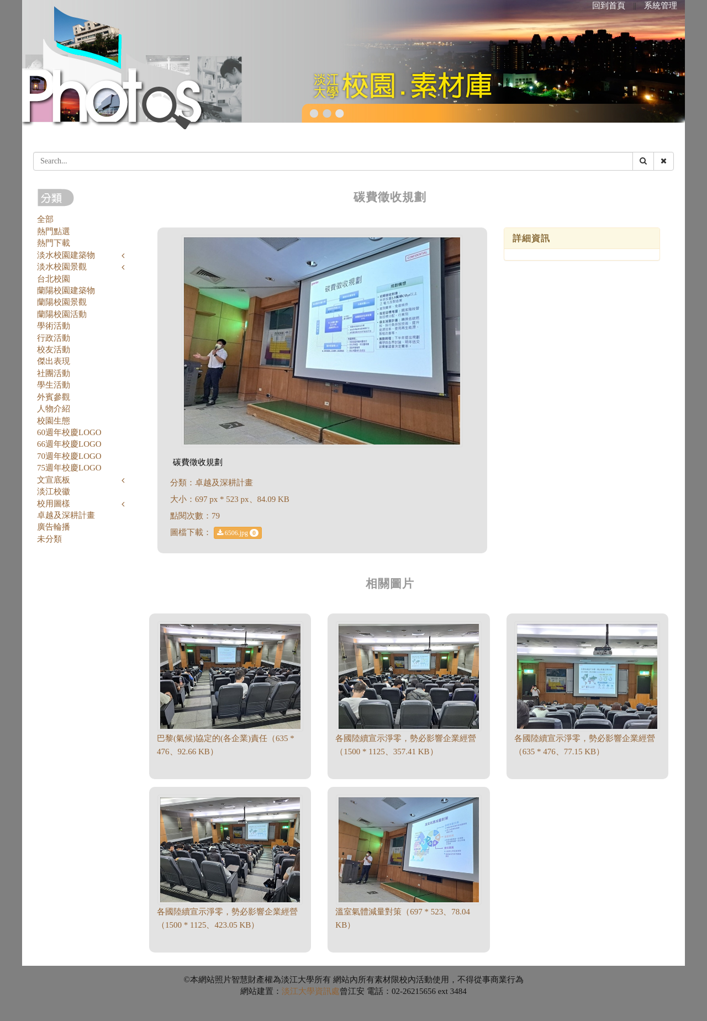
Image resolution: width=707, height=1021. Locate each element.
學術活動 (53, 325)
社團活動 (53, 373)
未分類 (49, 539)
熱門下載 (53, 243)
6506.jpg (237, 533)
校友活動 (53, 349)
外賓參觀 (53, 397)
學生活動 (53, 384)
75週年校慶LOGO (69, 467)
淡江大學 (298, 991)
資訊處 (327, 991)
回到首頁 (608, 5)
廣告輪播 (53, 526)
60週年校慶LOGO (69, 432)
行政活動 (53, 338)
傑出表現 (53, 361)
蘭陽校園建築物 (66, 290)
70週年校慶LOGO (69, 456)
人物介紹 (53, 408)
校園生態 (53, 420)
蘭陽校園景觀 (62, 302)
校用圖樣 (53, 503)
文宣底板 (53, 479)
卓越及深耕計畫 (66, 515)
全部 (45, 219)
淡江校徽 (53, 491)
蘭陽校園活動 (62, 314)
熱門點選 (53, 231)
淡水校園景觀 (62, 266)
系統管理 (660, 5)
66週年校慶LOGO (69, 444)
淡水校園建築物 (66, 255)
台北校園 (53, 278)
